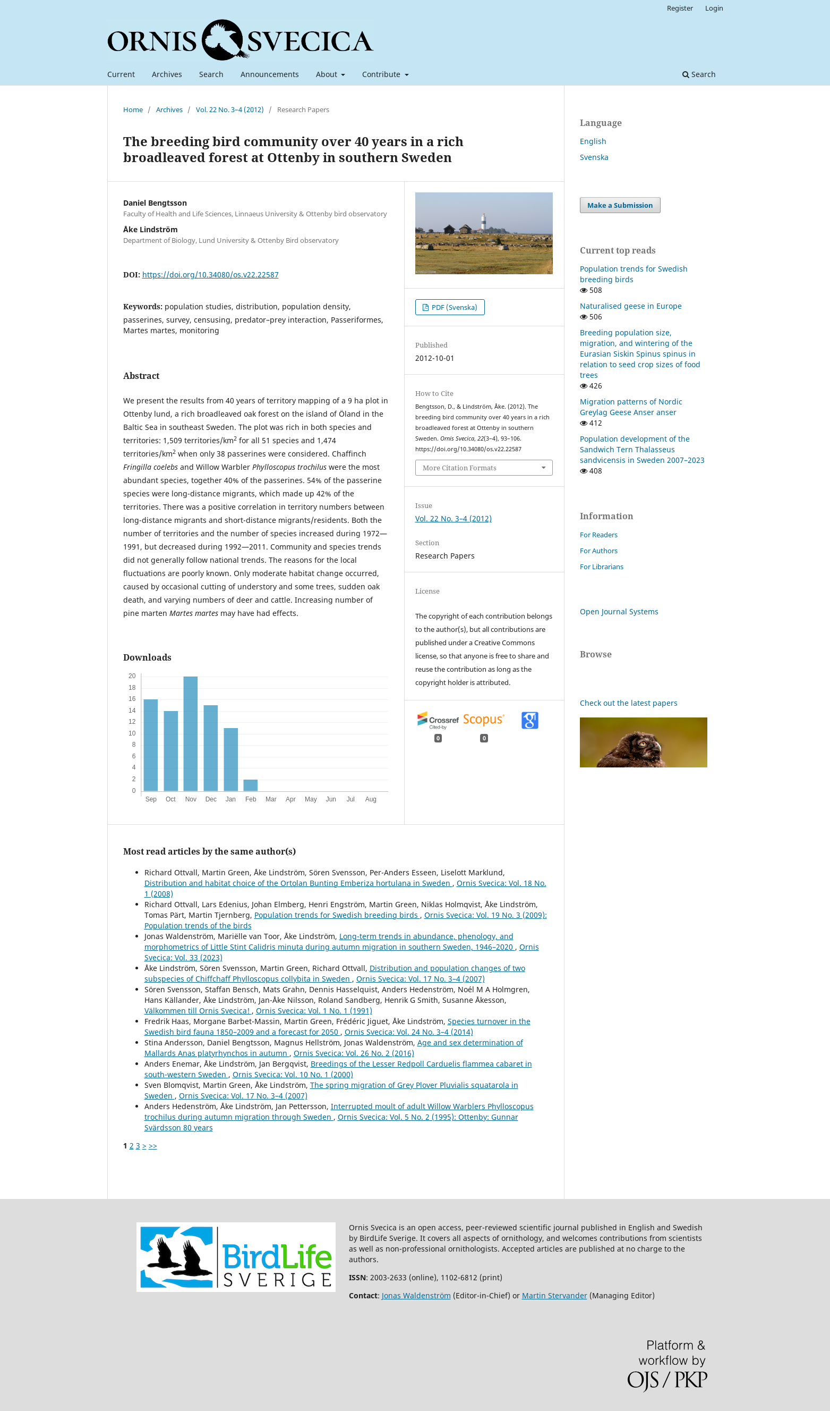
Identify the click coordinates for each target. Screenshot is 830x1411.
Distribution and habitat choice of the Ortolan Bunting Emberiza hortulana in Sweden (298, 883)
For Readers (599, 534)
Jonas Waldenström (416, 1295)
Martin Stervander (554, 1295)
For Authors (599, 550)
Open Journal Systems (619, 611)
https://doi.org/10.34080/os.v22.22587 (210, 274)
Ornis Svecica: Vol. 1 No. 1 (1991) (314, 1011)
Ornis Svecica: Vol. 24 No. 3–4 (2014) (409, 1032)
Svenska (594, 157)
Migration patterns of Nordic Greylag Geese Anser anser (631, 406)
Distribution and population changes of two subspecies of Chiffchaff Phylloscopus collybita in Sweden (334, 973)
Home (133, 109)
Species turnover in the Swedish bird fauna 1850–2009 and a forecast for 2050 (337, 1026)
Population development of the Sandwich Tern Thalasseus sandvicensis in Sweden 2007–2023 (642, 449)
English (593, 141)
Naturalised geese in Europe (631, 306)
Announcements (270, 74)
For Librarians (601, 566)
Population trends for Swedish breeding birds (337, 915)
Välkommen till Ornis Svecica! (198, 1011)
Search (211, 74)
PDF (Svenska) (453, 307)
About (327, 74)
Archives (167, 74)
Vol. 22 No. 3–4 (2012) (230, 109)
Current (121, 74)
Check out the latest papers (629, 703)
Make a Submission (620, 205)
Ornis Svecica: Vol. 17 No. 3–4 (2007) (420, 979)
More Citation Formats (460, 467)
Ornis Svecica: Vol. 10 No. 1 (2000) (293, 1074)
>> (153, 1145)
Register (680, 8)
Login (714, 8)
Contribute (382, 74)
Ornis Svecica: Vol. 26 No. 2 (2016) (354, 1053)
